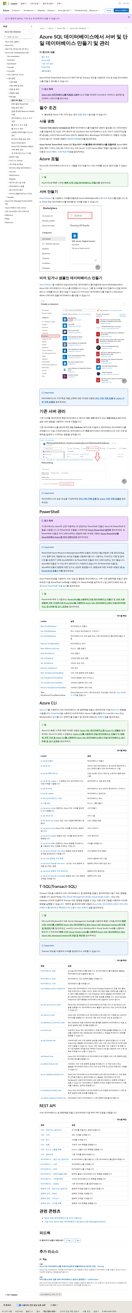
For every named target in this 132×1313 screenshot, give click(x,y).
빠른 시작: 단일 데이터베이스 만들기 (81, 182)
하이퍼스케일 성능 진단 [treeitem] (20, 139)
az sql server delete (48, 843)
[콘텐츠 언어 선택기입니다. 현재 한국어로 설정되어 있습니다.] (7, 1305)
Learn (42, 28)
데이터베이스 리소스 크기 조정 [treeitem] (21, 119)
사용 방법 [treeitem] (13, 82)
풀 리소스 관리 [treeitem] (17, 128)
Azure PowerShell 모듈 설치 (54, 585)
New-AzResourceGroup (50, 648)
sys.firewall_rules (47, 1056)
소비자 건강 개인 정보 (69, 1311)
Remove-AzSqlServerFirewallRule (53, 687)
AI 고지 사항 (7, 1311)
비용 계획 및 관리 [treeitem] (16, 85)
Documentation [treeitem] (13, 56)
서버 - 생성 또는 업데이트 (51, 1130)
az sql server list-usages (50, 820)
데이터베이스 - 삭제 (49, 1164)
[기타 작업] (125, 28)
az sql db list (45, 765)
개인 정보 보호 (49, 1311)
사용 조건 (86, 1311)
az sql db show (46, 788)
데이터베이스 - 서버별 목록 (52, 1179)
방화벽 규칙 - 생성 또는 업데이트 (54, 1188)
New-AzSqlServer (47, 653)
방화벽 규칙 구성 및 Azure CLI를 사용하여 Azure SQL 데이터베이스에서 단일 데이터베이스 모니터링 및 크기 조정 (83, 737)
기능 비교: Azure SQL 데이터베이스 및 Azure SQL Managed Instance (75, 1221)
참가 (38, 1311)
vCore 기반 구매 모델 (109, 498)
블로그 (28, 1311)
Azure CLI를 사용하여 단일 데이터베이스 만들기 (95, 734)
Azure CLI (43, 709)
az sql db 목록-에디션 (49, 773)
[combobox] (17, 32)
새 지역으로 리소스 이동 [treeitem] (21, 153)
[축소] (31, 26)
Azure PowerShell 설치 (98, 529)
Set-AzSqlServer (47, 663)
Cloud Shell (56, 713)
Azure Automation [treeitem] (18, 143)
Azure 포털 (46, 60)
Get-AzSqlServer (47, 658)
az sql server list (47, 815)
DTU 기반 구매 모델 (104, 398)
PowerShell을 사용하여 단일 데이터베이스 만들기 (90, 599)
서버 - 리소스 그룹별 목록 (51, 1149)
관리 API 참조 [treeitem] (16, 100)
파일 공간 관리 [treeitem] (17, 107)
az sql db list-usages (48, 781)
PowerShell (46, 67)
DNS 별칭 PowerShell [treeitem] (19, 104)
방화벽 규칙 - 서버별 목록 (51, 1203)
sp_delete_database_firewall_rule (53, 1098)
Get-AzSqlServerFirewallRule (52, 678)
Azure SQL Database (78, 28)
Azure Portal (44, 198)
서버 (105, 198)
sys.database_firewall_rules (51, 1090)
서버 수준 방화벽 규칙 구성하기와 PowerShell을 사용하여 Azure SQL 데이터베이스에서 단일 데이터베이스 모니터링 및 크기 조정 (84, 603)
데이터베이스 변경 (48, 978)
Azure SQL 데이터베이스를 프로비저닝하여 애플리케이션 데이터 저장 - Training (71, 1266)
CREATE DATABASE (75, 138)
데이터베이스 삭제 (48, 983)
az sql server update (48, 835)
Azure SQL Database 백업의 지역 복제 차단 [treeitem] (22, 148)
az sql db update (47, 793)
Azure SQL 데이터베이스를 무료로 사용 (60, 94)
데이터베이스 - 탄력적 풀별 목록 (54, 1174)
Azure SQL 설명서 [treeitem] (12, 41)
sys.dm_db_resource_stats (51, 1004)
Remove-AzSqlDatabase (50, 643)
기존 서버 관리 (47, 63)
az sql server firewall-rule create (53, 851)
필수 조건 (45, 57)
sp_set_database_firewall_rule (52, 1074)
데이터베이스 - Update (50, 1183)
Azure (50, 28)
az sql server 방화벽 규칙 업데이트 (54, 871)
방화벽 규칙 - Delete (49, 1193)
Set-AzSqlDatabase (48, 636)
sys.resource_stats (48, 1015)
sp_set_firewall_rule (48, 1040)
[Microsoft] (4, 3)
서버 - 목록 (45, 1144)
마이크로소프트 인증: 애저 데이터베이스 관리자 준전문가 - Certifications (68, 1279)
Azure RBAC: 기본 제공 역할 (58, 151)
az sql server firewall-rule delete (53, 876)
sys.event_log (46, 1030)
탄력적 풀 (102, 716)
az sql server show (48, 828)
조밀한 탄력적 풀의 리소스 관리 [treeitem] (22, 134)
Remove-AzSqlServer (49, 668)
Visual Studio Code (100, 896)
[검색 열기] (119, 3)
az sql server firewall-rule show (53, 863)
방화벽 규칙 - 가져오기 (50, 1198)
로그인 (126, 3)
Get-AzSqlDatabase (48, 631)
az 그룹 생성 (46, 803)
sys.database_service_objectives (53, 988)
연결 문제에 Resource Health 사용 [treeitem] (22, 113)
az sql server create (48, 808)
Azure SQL (61, 28)
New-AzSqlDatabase (49, 626)
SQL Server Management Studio (76, 896)
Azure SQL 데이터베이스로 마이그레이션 (63, 1218)
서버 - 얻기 (45, 1139)
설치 (54, 716)
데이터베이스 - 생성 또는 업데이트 (55, 1159)
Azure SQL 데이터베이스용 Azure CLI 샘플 (99, 730)
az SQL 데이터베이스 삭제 (51, 798)
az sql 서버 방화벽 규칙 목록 (52, 858)
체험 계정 (82, 114)
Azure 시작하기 (121, 10)
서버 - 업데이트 (47, 1154)
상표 (95, 1311)
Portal (108, 10)
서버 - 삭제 (45, 1135)
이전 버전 (19, 1311)
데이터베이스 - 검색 (49, 1169)
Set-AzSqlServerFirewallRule (52, 682)
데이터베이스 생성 (48, 971)
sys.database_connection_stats (53, 1022)
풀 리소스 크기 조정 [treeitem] (19, 125)
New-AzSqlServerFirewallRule (52, 673)
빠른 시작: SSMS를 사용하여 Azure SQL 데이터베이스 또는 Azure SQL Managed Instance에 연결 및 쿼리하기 (84, 925)
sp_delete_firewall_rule (49, 1064)
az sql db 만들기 (47, 761)
